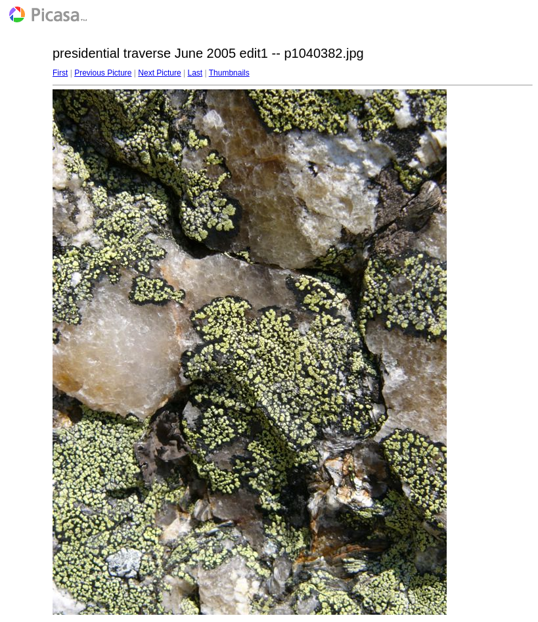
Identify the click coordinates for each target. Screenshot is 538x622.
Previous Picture (102, 73)
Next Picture (159, 73)
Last (194, 73)
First (60, 73)
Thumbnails (229, 73)
